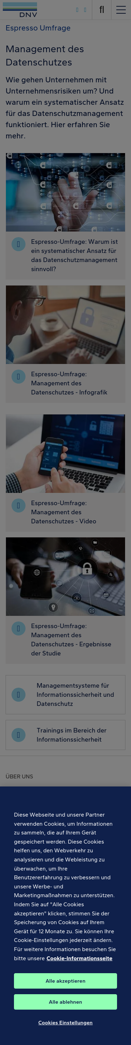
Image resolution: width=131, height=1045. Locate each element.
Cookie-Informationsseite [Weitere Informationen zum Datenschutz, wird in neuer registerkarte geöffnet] (79, 961)
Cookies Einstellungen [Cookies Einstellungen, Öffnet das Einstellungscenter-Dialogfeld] (65, 1025)
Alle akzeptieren (65, 984)
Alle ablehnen (65, 1005)
